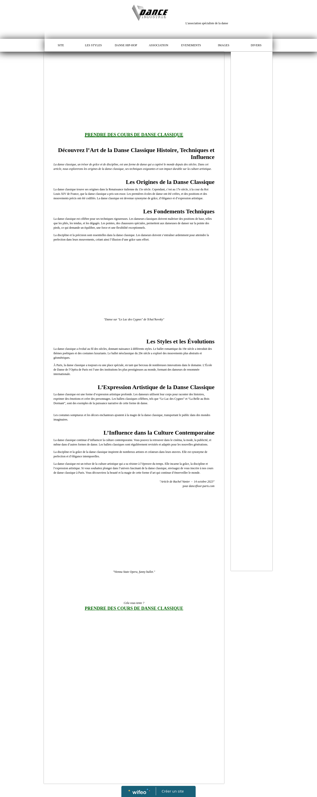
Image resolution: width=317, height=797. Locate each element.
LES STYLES (93, 45)
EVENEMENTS (191, 45)
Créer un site (173, 791)
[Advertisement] (134, 88)
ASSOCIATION (158, 45)
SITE (61, 45)
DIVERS (256, 45)
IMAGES (223, 45)
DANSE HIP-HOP (126, 45)
